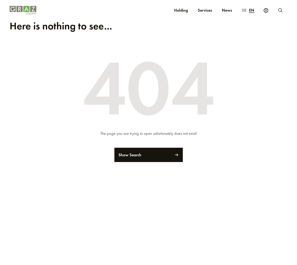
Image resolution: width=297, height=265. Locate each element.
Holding (181, 10)
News (227, 10)
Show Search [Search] (148, 155)
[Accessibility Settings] (266, 10)
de (244, 10)
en (251, 10)
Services (205, 10)
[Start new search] (280, 10)
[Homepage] (73, 10)
